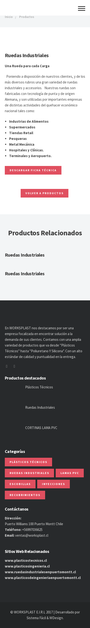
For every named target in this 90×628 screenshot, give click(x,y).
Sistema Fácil (36, 618)
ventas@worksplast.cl (31, 535)
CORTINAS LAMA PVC (41, 427)
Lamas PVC (69, 473)
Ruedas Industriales (25, 255)
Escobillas (20, 484)
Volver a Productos (44, 193)
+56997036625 (32, 529)
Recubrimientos (25, 495)
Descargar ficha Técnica (33, 170)
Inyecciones (53, 484)
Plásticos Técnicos (39, 387)
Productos (26, 17)
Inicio (9, 17)
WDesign (56, 618)
